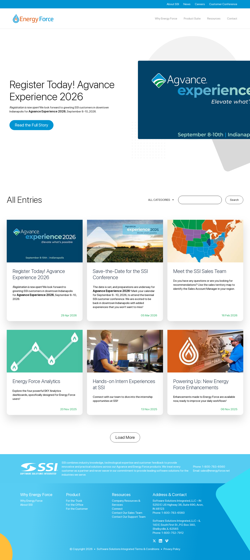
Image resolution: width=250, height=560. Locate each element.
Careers (200, 4)
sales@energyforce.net (215, 470)
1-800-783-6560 (213, 466)
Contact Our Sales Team (127, 512)
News (187, 4)
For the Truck (74, 500)
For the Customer (77, 508)
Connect (117, 508)
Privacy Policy (172, 549)
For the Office (74, 504)
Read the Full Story (31, 125)
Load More (125, 437)
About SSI (173, 4)
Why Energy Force (31, 500)
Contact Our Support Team (129, 516)
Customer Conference (223, 4)
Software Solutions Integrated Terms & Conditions (128, 549)
